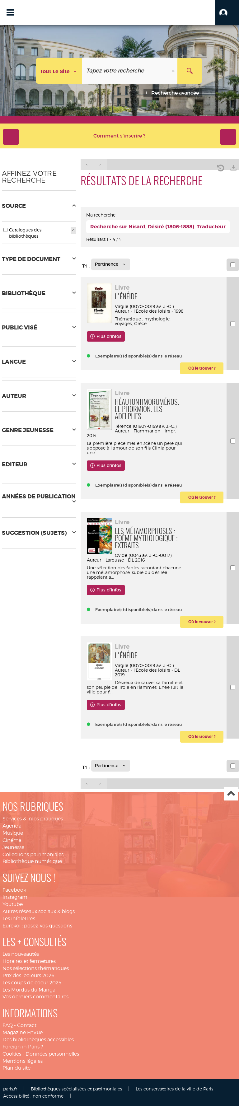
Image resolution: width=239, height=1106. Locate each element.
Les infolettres (18, 919)
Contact (26, 1025)
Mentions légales (22, 1061)
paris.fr (10, 1088)
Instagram (14, 897)
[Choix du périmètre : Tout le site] (59, 71)
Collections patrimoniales (32, 854)
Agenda (11, 826)
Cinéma (11, 840)
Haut (231, 793)
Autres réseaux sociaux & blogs (38, 911)
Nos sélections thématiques (35, 968)
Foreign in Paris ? (22, 1047)
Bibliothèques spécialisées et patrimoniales (76, 1088)
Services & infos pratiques (32, 819)
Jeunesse (13, 847)
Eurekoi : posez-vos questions (37, 926)
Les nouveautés (20, 954)
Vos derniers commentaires (35, 997)
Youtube (12, 904)
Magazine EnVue (22, 1032)
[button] (227, 12)
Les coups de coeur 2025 (31, 983)
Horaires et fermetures (29, 961)
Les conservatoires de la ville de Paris (174, 1088)
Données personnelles (52, 1054)
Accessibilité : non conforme (33, 1096)
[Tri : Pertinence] (110, 264)
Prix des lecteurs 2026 (28, 975)
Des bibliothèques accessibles (38, 1040)
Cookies (11, 1054)
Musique (12, 833)
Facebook (14, 890)
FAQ (7, 1025)
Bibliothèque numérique (32, 861)
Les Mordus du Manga (28, 990)
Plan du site (16, 1068)
